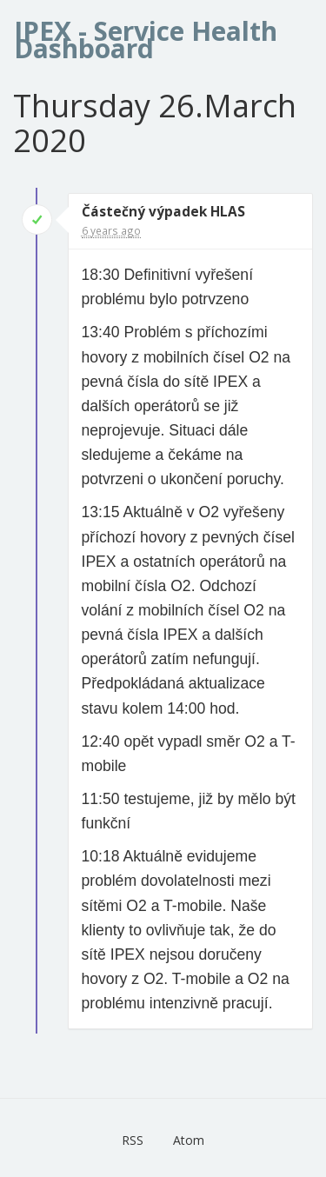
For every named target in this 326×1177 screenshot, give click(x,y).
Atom (188, 1140)
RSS (132, 1140)
